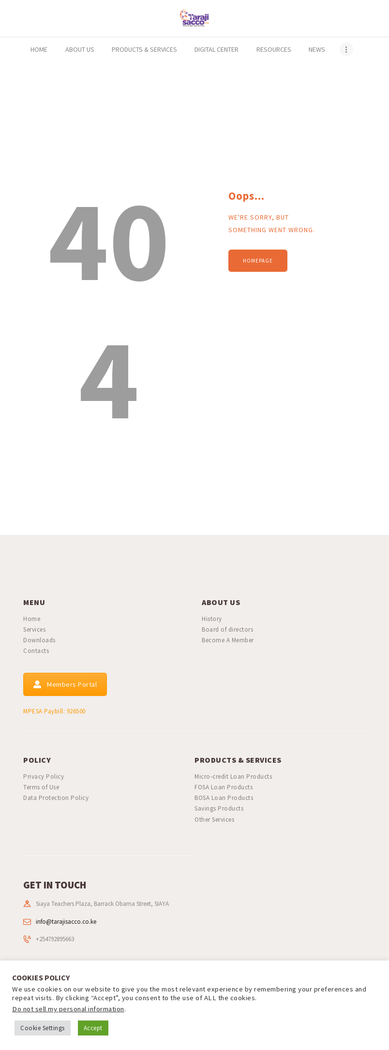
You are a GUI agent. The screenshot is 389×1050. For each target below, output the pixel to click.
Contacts (36, 651)
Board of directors (227, 629)
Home (31, 619)
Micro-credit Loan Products (233, 776)
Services (34, 629)
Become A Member (228, 640)
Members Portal (65, 684)
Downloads (39, 640)
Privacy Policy (43, 776)
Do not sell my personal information (68, 1009)
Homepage (258, 260)
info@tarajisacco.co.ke (66, 921)
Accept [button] (93, 1028)
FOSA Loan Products (223, 787)
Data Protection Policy (56, 798)
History (212, 619)
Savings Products (218, 808)
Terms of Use (41, 787)
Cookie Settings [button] (42, 1028)
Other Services (214, 819)
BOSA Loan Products (223, 798)
